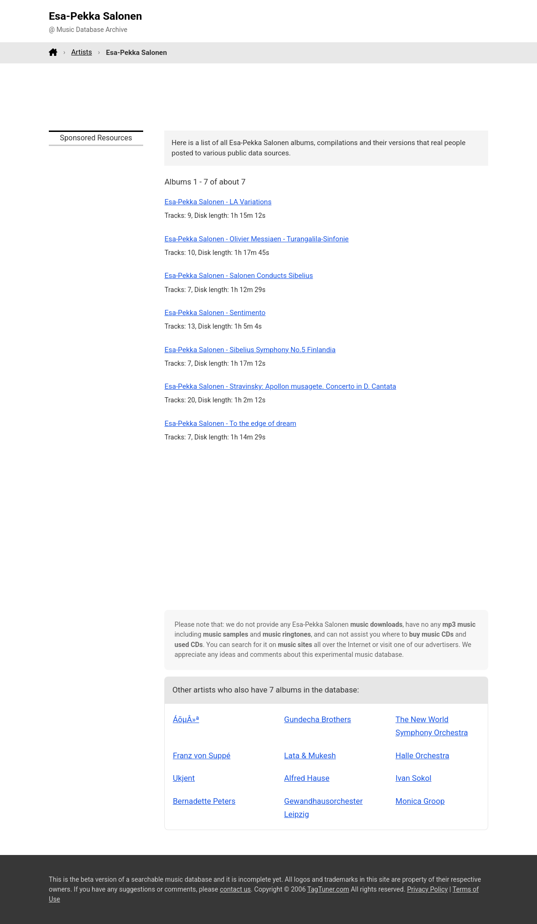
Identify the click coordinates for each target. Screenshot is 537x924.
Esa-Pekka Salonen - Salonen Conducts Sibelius (238, 275)
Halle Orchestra (423, 755)
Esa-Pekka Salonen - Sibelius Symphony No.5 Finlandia (250, 350)
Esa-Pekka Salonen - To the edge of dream (230, 423)
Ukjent (184, 778)
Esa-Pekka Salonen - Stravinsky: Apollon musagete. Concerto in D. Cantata (280, 386)
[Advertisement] (268, 97)
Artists (81, 52)
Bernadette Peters (204, 801)
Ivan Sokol (414, 778)
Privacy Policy (427, 889)
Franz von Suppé (201, 755)
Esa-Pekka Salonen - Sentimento (214, 312)
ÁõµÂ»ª (186, 719)
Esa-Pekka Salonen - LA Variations (217, 202)
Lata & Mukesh (310, 755)
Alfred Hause (306, 778)
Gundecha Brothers (317, 719)
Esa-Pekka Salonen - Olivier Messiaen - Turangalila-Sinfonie (256, 239)
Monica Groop (420, 801)
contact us (235, 889)
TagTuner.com (328, 889)
